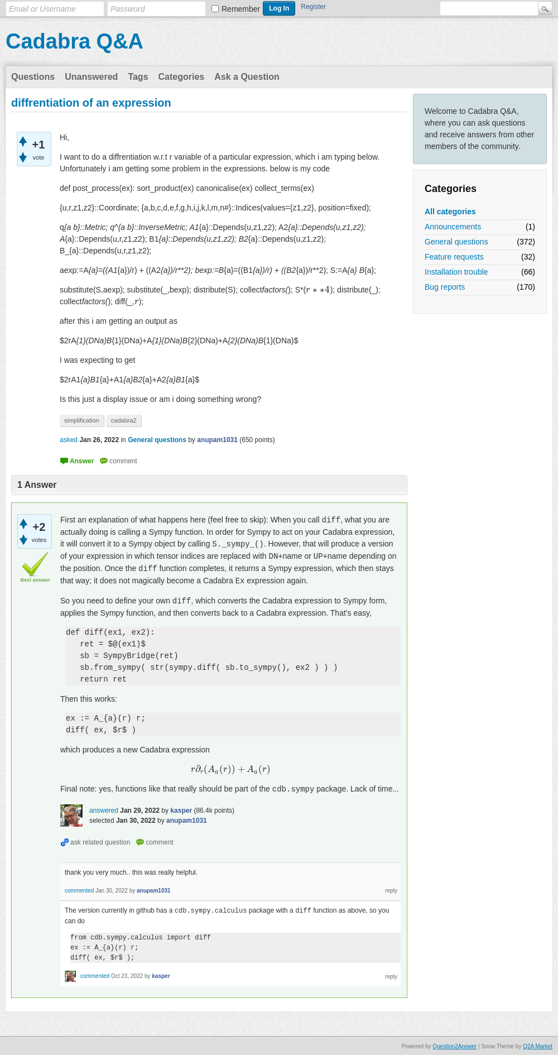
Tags (138, 76)
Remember (241, 9)
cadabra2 (124, 420)
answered (103, 810)
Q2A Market (537, 1046)
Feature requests (454, 256)
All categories (450, 211)
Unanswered (91, 76)
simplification (81, 420)
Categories (181, 76)
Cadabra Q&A (74, 41)
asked (69, 440)
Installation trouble (456, 271)
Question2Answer (454, 1046)
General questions (456, 241)
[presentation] (318, 289)
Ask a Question (246, 76)
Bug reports (445, 286)
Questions (33, 76)
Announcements (453, 226)
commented (79, 891)
